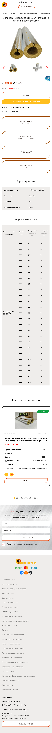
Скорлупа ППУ (8, 671)
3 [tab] (19, 498)
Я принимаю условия (22, 544)
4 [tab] (22, 498)
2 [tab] (17, 498)
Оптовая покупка (11, 111)
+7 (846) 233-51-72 (27, 2)
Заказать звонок (26, 724)
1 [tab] (14, 498)
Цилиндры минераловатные (14, 635)
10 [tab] (37, 498)
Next (47, 67)
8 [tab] (32, 498)
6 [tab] (27, 498)
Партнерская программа (12, 616)
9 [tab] (35, 498)
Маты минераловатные (12, 644)
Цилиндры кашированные (28, 13)
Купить (26, 480)
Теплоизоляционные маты (13, 653)
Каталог (13, 13)
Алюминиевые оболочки (12, 658)
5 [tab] (25, 498)
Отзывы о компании (10, 602)
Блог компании (8, 593)
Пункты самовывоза (10, 690)
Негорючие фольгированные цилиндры (18, 676)
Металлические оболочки (13, 667)
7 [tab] (30, 498)
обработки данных (30, 544)
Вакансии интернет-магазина (14, 589)
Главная (4, 13)
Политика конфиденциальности (15, 621)
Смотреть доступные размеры (16, 108)
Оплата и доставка (10, 612)
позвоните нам (26, 6)
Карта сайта (7, 685)
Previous (3, 67)
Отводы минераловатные (13, 648)
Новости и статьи (9, 625)
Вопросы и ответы (9, 584)
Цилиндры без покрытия (12, 639)
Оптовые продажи (9, 607)
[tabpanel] (26, 446)
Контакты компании (10, 680)
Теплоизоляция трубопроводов (15, 662)
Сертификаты (8, 598)
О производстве (8, 580)
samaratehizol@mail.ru (11, 701)
